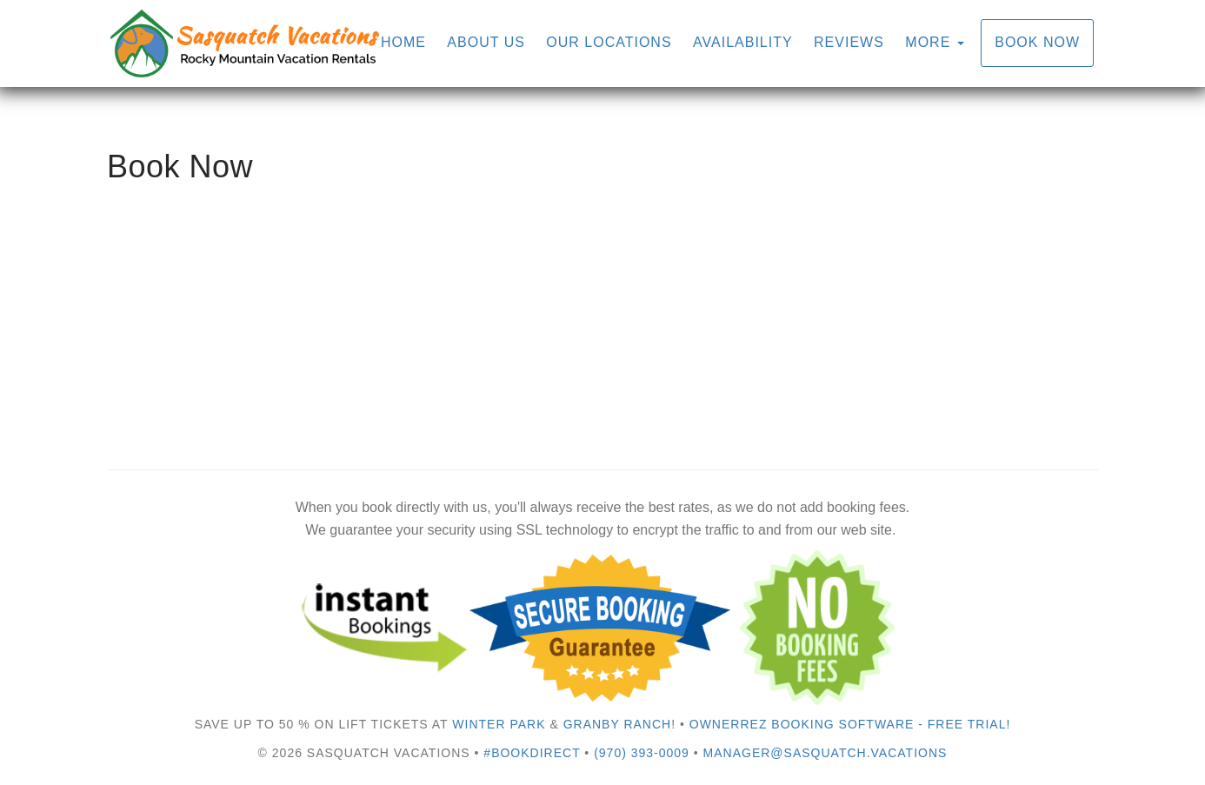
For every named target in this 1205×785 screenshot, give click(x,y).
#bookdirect (531, 753)
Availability (743, 42)
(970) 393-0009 (641, 753)
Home (403, 42)
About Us (486, 42)
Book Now (1037, 42)
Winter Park (498, 724)
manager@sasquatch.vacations (825, 753)
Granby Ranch (617, 724)
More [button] (934, 42)
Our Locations (608, 42)
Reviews (849, 42)
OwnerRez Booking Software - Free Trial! (850, 724)
